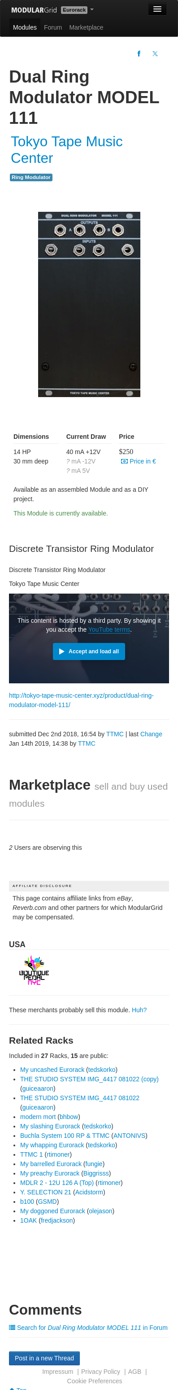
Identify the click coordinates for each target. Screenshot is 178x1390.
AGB (135, 1371)
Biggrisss (96, 1173)
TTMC (115, 734)
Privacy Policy (100, 1371)
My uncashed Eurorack (52, 1069)
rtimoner (58, 1154)
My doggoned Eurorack (52, 1211)
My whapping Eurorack (52, 1145)
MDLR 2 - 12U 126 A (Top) (57, 1182)
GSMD (47, 1201)
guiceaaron (37, 1088)
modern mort (38, 1116)
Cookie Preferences (94, 1381)
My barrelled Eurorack (51, 1163)
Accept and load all (94, 651)
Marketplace (86, 27)
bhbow (69, 1116)
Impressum (57, 1371)
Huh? (139, 1010)
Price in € (138, 461)
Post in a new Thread (44, 1358)
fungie (94, 1163)
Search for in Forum (88, 1327)
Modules (25, 27)
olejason (100, 1211)
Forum (53, 27)
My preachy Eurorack (49, 1173)
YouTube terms (109, 629)
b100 (27, 1201)
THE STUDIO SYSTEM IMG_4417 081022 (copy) (89, 1079)
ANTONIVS (129, 1135)
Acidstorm (89, 1192)
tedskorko (102, 1069)
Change (151, 734)
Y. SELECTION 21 (45, 1192)
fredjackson (57, 1220)
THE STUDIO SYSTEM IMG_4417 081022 (79, 1098)
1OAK (28, 1220)
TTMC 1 (31, 1154)
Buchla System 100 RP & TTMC (64, 1135)
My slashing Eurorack (50, 1126)
